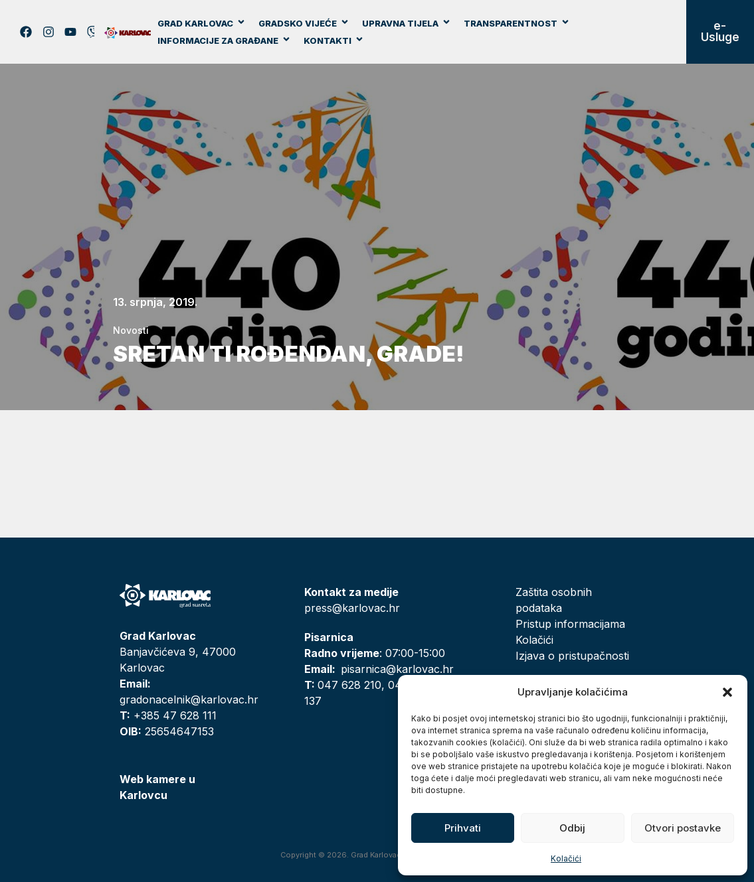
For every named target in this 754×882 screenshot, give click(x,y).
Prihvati (462, 828)
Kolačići (566, 858)
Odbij (572, 828)
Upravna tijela (406, 23)
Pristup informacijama (570, 623)
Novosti (131, 330)
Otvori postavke (682, 828)
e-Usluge (720, 31)
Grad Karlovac (201, 23)
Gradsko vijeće (303, 23)
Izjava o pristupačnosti (572, 655)
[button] (727, 692)
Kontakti (334, 40)
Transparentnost (517, 23)
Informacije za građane (224, 40)
